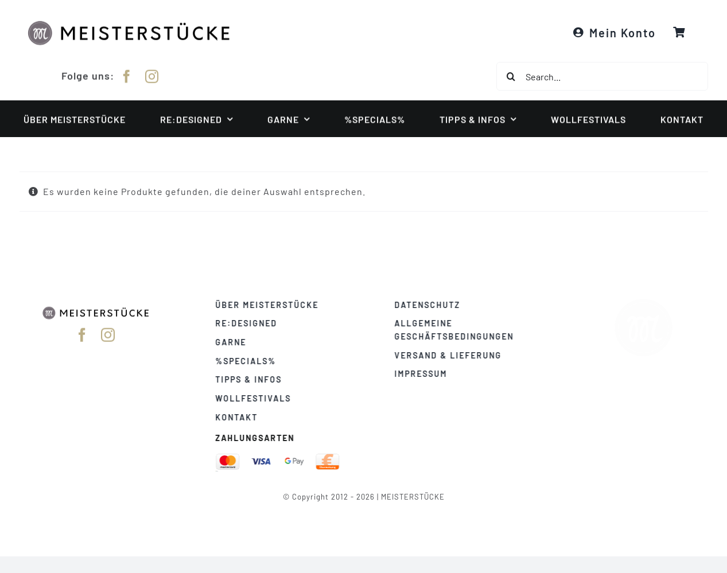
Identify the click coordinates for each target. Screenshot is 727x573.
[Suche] (510, 76)
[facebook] (127, 74)
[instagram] (152, 74)
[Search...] (601, 76)
